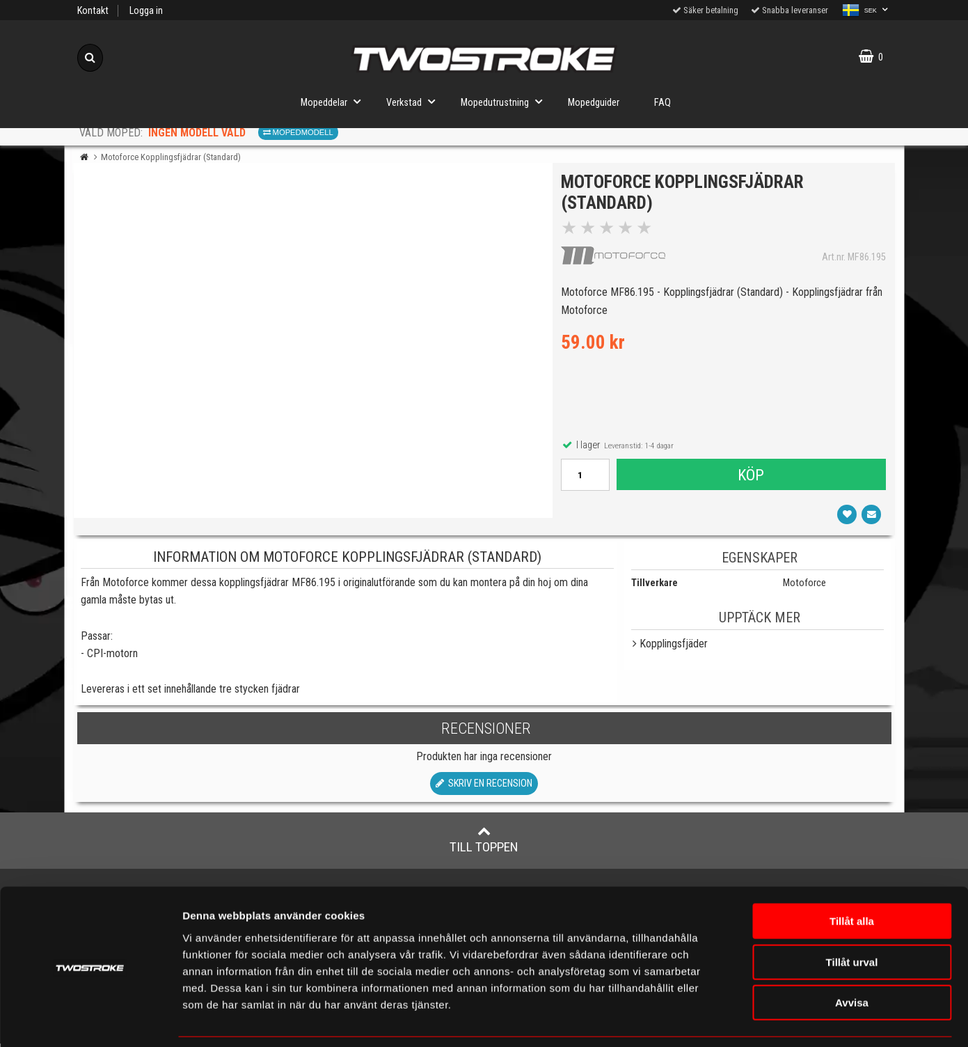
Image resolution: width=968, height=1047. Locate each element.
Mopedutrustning (505, 101)
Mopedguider (593, 103)
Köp (751, 477)
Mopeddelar (335, 101)
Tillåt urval (852, 918)
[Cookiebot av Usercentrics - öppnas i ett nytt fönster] (90, 1019)
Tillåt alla (852, 877)
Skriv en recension (484, 788)
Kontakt (93, 11)
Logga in (146, 11)
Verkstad (414, 101)
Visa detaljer (824, 1019)
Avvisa (851, 958)
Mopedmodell (298, 132)
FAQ (662, 103)
